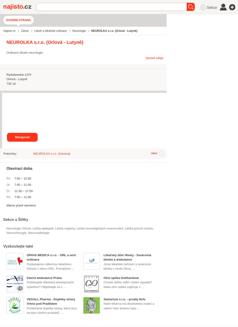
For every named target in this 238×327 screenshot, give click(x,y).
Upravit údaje (154, 58)
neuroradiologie (39, 233)
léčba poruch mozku (139, 228)
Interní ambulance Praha (44, 278)
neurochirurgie (16, 233)
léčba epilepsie (43, 228)
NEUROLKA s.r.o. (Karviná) (51, 153)
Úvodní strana (18, 20)
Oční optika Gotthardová (121, 278)
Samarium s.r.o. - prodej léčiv (124, 299)
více (154, 153)
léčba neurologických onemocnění (99, 228)
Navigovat (22, 137)
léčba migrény (65, 228)
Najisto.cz (19, 6)
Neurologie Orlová (19, 228)
